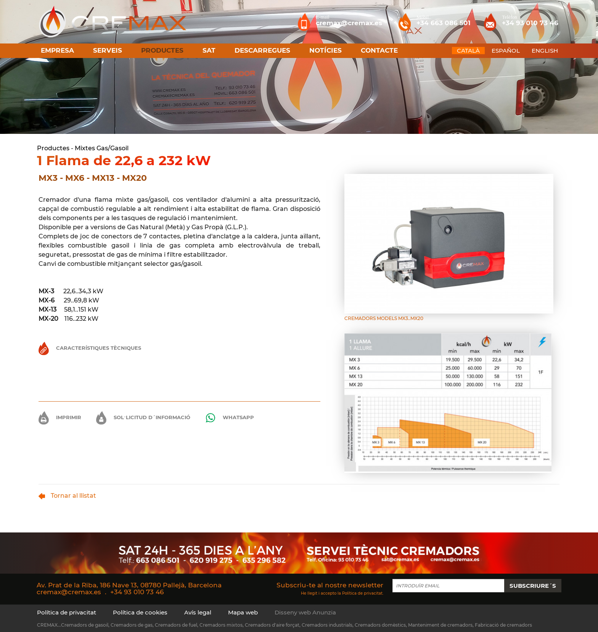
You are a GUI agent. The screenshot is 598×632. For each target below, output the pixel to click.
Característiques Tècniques (90, 348)
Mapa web (243, 612)
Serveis (107, 50)
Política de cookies (140, 612)
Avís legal (197, 612)
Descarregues (262, 50)
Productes (53, 148)
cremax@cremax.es (69, 592)
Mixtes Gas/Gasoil (102, 148)
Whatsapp (229, 418)
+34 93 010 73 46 (137, 592)
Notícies (325, 50)
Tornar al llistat (67, 495)
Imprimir (60, 417)
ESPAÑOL (506, 50)
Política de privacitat (362, 593)
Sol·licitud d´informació (143, 417)
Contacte (379, 50)
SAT (209, 50)
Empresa (57, 50)
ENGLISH (545, 50)
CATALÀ (468, 50)
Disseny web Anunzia (305, 612)
